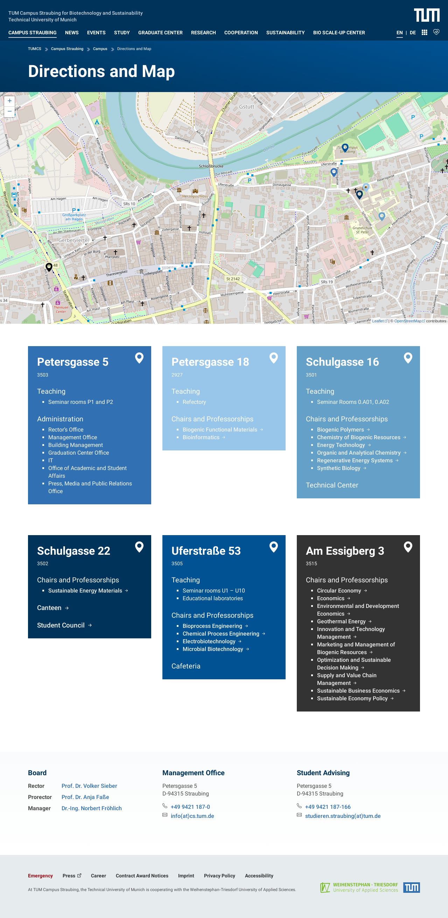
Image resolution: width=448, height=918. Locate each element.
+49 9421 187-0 (190, 807)
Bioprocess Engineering (212, 626)
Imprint (186, 875)
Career (98, 875)
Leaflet (378, 321)
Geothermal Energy (341, 621)
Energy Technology (341, 445)
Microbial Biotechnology (213, 649)
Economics (330, 598)
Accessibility (259, 875)
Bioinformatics (201, 437)
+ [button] (9, 101)
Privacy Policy (219, 875)
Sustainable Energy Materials (85, 590)
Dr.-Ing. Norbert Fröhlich (92, 808)
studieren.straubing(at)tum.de (343, 816)
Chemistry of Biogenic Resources (358, 437)
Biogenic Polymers (340, 429)
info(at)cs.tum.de (192, 816)
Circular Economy (339, 590)
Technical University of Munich (42, 19)
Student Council (61, 625)
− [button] (9, 112)
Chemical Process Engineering (221, 633)
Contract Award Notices (142, 875)
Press (69, 875)
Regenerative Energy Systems (355, 460)
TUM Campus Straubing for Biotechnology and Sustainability (75, 12)
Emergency (40, 875)
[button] (32, 31)
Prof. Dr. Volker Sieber (89, 786)
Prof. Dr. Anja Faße (85, 797)
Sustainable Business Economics (358, 690)
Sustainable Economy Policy (352, 698)
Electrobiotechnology (209, 641)
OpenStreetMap (408, 321)
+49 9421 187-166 (328, 807)
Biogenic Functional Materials (220, 429)
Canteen (50, 607)
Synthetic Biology (338, 468)
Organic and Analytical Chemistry (359, 452)
